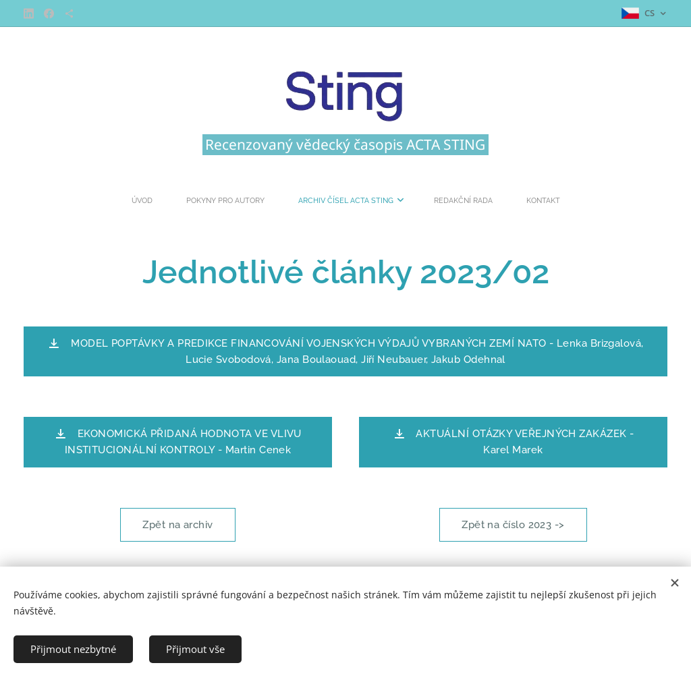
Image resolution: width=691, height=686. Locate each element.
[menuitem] (283, 201)
